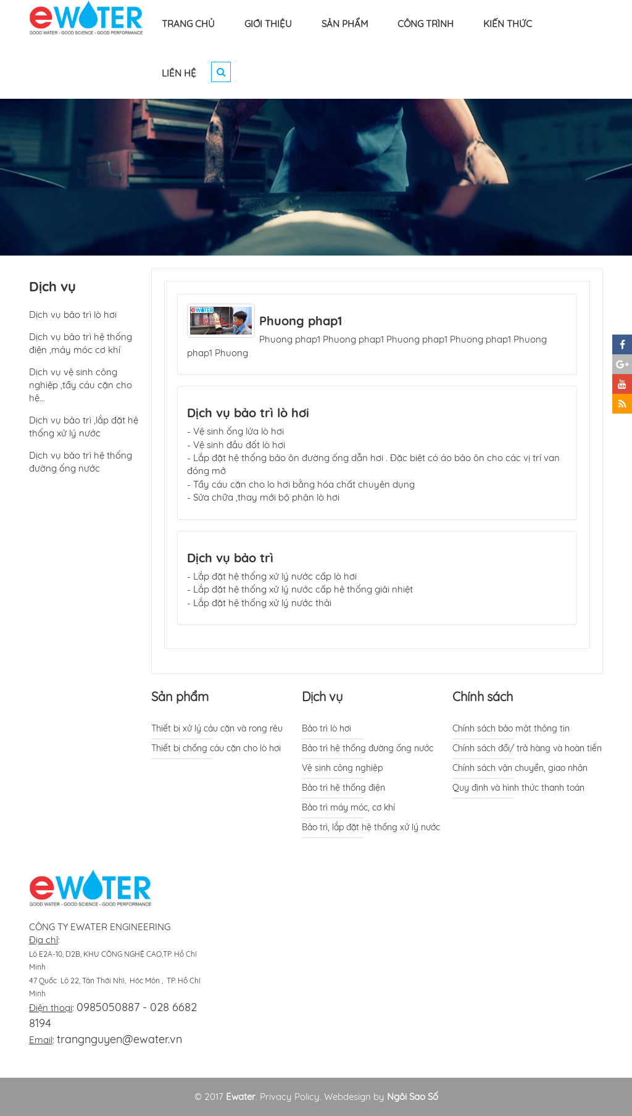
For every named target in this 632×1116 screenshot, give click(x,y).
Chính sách (482, 696)
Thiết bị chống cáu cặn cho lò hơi (216, 748)
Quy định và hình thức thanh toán (518, 787)
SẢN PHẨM (345, 24)
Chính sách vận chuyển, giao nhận (520, 767)
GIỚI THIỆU (268, 24)
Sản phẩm (180, 696)
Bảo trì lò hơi (326, 728)
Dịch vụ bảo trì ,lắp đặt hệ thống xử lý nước (83, 426)
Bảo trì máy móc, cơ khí (348, 807)
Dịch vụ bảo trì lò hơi (248, 412)
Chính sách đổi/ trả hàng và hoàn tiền (527, 748)
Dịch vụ (322, 696)
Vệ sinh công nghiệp (342, 767)
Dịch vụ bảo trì (230, 557)
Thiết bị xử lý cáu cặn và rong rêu (217, 728)
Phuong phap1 (300, 320)
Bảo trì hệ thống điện (343, 787)
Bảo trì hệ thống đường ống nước (367, 748)
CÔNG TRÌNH (425, 24)
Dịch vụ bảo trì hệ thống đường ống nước (80, 461)
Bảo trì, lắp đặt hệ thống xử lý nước (371, 827)
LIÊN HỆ (179, 73)
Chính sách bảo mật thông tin (511, 728)
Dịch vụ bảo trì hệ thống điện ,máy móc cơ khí (80, 343)
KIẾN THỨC (507, 24)
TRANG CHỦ (188, 24)
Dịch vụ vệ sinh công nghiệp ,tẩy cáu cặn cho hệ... (80, 385)
